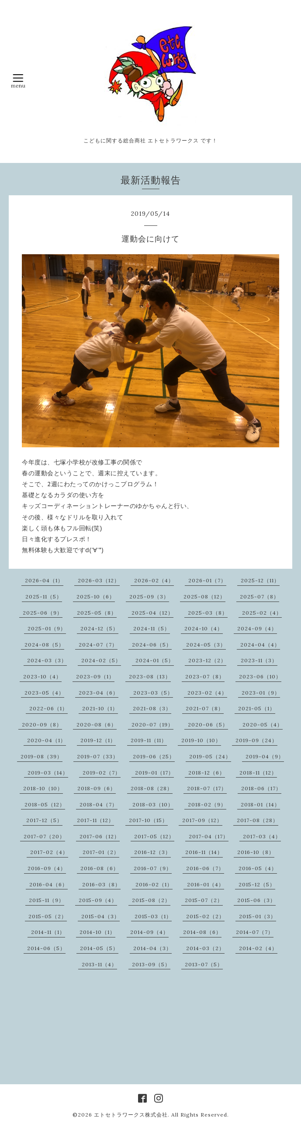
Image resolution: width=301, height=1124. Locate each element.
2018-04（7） (99, 804)
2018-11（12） (258, 772)
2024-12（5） (99, 628)
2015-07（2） (204, 900)
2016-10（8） (255, 852)
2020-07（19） (152, 724)
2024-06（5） (152, 644)
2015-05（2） (47, 916)
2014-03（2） (205, 948)
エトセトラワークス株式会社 (131, 1114)
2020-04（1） (46, 740)
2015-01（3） (257, 916)
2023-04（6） (98, 692)
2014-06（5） (46, 948)
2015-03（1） (153, 916)
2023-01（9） (261, 692)
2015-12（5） (257, 884)
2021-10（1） (100, 708)
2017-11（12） (95, 820)
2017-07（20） (44, 836)
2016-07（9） (153, 868)
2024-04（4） (260, 644)
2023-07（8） (205, 676)
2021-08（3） (152, 708)
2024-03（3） (47, 660)
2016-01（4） (205, 884)
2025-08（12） (204, 596)
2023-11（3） (259, 660)
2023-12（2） (207, 660)
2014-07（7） (254, 932)
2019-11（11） (149, 740)
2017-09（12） (202, 820)
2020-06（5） (208, 724)
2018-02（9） (207, 804)
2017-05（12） (154, 836)
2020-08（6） (96, 724)
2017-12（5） (44, 820)
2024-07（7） (98, 644)
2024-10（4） (203, 628)
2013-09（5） (151, 964)
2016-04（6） (48, 884)
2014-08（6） (202, 932)
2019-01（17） (154, 772)
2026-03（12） (99, 580)
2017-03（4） (262, 836)
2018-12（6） (206, 772)
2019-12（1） (98, 740)
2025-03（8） (208, 612)
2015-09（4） (98, 900)
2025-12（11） (260, 580)
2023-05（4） (44, 692)
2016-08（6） (99, 868)
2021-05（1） (256, 708)
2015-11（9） (46, 900)
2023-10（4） (42, 676)
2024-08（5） (44, 644)
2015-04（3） (100, 916)
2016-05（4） (258, 868)
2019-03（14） (48, 772)
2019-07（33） (97, 756)
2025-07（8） (259, 596)
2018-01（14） (260, 804)
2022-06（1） (48, 708)
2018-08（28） (152, 788)
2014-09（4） (149, 932)
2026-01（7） (207, 580)
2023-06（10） (260, 676)
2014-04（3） (152, 948)
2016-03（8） (101, 884)
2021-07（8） (205, 708)
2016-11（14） (204, 852)
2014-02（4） (258, 948)
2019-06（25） (154, 756)
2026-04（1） (44, 580)
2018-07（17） (207, 788)
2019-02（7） (102, 772)
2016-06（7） (205, 868)
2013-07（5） (204, 964)
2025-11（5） (43, 596)
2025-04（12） (152, 612)
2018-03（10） (152, 804)
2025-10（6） (95, 596)
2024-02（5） (101, 660)
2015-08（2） (151, 900)
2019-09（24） (256, 740)
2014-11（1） (48, 932)
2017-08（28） (257, 820)
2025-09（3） (149, 596)
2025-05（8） (97, 612)
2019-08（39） (41, 756)
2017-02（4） (49, 852)
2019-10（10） (201, 740)
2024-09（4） (257, 628)
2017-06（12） (100, 836)
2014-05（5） (99, 948)
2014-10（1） (97, 932)
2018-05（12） (44, 804)
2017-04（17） (208, 836)
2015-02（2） (205, 916)
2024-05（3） (206, 644)
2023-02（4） (207, 692)
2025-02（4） (262, 612)
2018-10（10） (43, 788)
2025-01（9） (47, 628)
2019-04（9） (265, 756)
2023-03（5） (153, 692)
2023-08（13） (150, 676)
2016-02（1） (154, 884)
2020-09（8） (42, 724)
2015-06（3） (256, 900)
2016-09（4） (47, 868)
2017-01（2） (101, 852)
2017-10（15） (148, 820)
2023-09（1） (95, 676)
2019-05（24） (210, 756)
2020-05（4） (262, 724)
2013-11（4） (99, 964)
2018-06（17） (261, 788)
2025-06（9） (42, 612)
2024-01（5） (154, 660)
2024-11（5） (151, 628)
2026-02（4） (154, 580)
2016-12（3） (152, 852)
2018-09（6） (96, 788)
